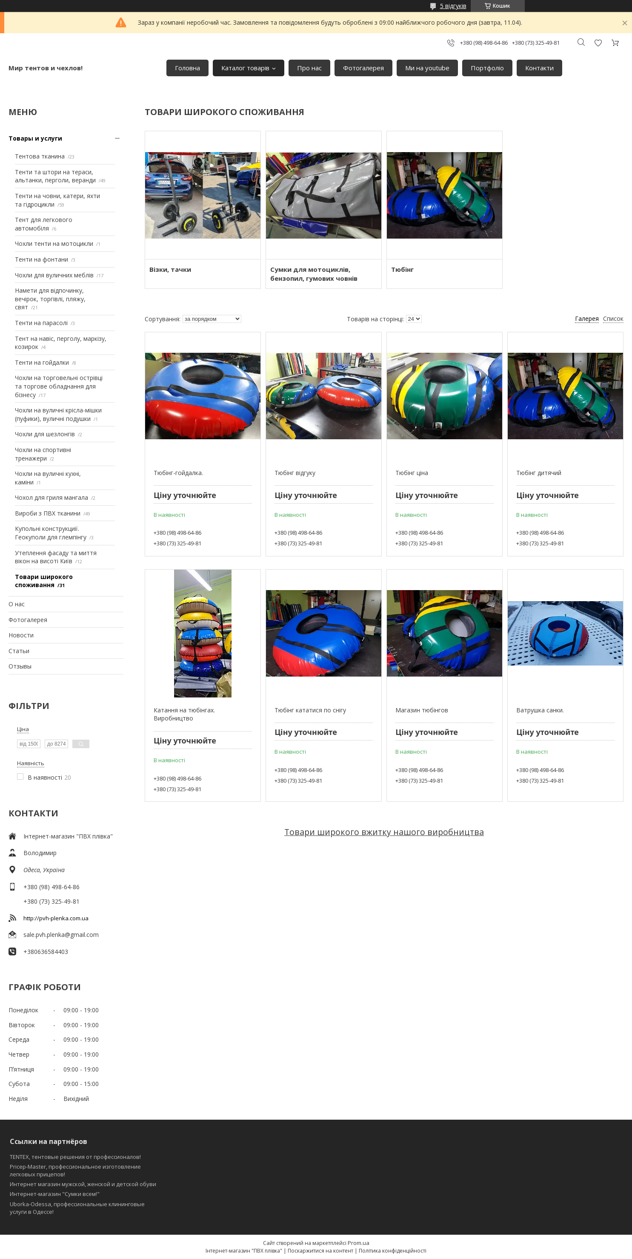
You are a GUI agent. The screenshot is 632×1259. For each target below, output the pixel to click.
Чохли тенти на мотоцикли (54, 243)
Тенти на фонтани (41, 259)
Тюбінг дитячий (538, 473)
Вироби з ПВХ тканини (47, 513)
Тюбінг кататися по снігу (310, 710)
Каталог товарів (245, 67)
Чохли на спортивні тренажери (43, 454)
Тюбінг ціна (411, 473)
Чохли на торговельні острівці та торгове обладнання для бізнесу (59, 386)
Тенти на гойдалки (42, 362)
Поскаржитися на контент (320, 1250)
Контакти (539, 67)
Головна (187, 67)
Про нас (309, 67)
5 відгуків (453, 6)
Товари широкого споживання (44, 581)
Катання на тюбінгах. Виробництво (184, 714)
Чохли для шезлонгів (45, 434)
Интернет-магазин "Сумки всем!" (55, 1194)
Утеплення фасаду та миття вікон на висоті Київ (56, 557)
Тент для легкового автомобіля (43, 224)
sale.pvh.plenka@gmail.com (61, 935)
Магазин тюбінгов (421, 710)
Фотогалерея (363, 67)
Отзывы (20, 666)
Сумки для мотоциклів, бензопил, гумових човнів (313, 273)
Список (613, 318)
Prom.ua (358, 1243)
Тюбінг (402, 269)
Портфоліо (487, 67)
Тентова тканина (40, 156)
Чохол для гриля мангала (51, 497)
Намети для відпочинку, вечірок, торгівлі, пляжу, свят (50, 298)
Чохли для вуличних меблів (54, 275)
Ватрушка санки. (540, 710)
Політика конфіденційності (392, 1250)
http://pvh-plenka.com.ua (56, 918)
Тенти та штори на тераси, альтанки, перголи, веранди (55, 176)
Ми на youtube (427, 67)
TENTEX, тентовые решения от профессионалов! (75, 1157)
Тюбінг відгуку (295, 473)
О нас (17, 604)
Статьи (19, 651)
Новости (21, 635)
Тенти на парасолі (41, 323)
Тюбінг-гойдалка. (178, 473)
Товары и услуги (35, 138)
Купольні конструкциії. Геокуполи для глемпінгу (50, 532)
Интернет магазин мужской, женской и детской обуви (83, 1184)
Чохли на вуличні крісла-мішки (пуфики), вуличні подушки (58, 414)
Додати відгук (597, 42)
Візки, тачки (170, 269)
